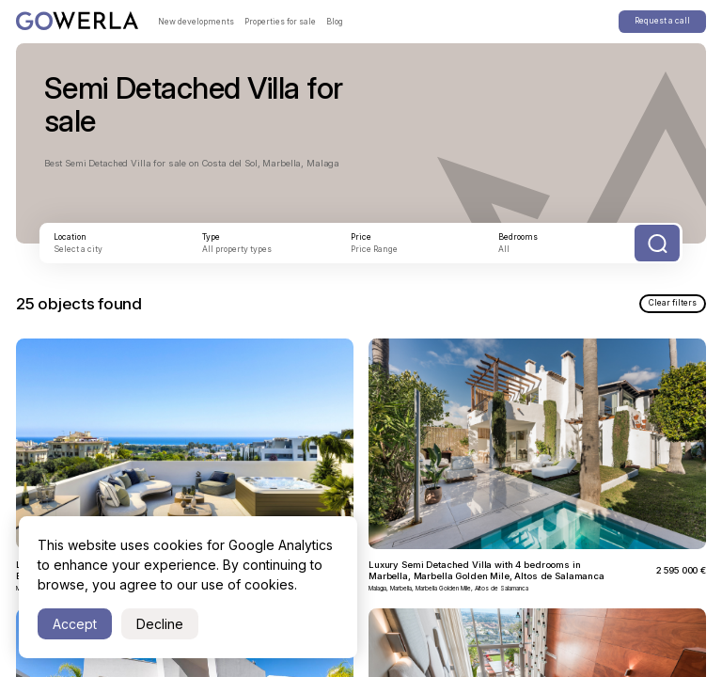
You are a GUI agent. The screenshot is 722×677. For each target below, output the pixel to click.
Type (211, 237)
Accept (75, 624)
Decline (159, 624)
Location (70, 237)
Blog (334, 21)
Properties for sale (280, 21)
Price (361, 237)
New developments (196, 21)
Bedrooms (518, 237)
